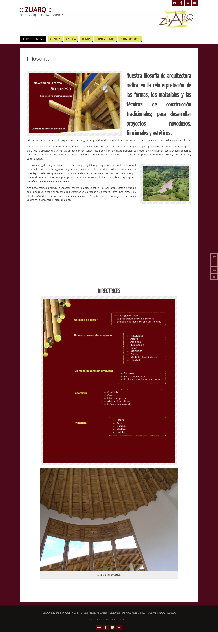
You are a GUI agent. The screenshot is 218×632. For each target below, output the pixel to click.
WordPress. (122, 619)
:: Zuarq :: (35, 9)
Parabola (108, 619)
